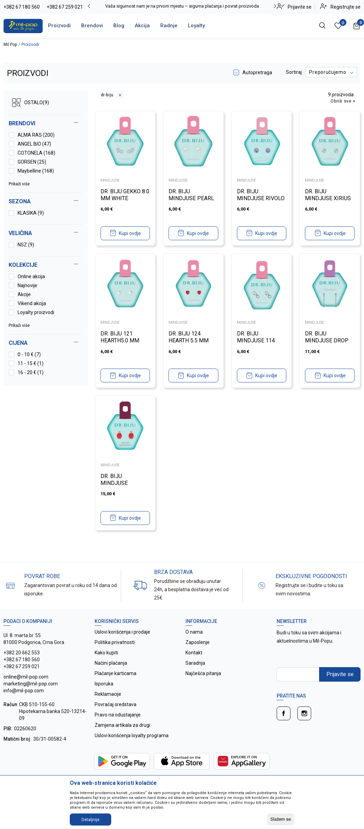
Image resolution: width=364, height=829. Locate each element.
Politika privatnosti (115, 642)
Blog (118, 25)
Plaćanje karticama (115, 673)
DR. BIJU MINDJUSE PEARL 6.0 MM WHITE (191, 198)
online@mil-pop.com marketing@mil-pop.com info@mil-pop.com (30, 683)
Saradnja (195, 663)
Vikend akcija (32, 303)
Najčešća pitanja (203, 673)
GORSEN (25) (32, 162)
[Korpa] (357, 25)
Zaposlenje (197, 642)
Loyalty (196, 25)
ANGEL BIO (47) (34, 144)
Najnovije (27, 285)
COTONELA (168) (36, 153)
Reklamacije (108, 694)
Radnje (169, 25)
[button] (46, 343)
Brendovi (92, 25)
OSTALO (30, 102)
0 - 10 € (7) (29, 354)
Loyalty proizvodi (36, 312)
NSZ (26, 244)
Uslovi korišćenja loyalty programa (132, 735)
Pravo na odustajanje (118, 715)
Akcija (142, 25)
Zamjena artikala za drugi (122, 725)
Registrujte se (346, 7)
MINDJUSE (109, 180)
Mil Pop (10, 44)
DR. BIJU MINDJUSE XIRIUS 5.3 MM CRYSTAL (328, 198)
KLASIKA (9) (31, 213)
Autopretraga (257, 72)
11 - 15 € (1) (31, 363)
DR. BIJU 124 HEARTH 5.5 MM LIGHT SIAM (189, 340)
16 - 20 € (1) (31, 372)
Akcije (24, 294)
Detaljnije (90, 819)
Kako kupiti (106, 652)
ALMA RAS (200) (36, 135)
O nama (194, 632)
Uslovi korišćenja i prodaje (122, 632)
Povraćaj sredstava (115, 704)
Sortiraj (294, 72)
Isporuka (104, 683)
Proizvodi (59, 25)
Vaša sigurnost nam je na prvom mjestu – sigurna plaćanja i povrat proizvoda (182, 6)
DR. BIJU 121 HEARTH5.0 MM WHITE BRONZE (120, 340)
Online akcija (31, 276)
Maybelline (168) (36, 171)
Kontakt (193, 652)
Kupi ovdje (130, 233)
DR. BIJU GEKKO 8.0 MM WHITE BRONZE (124, 198)
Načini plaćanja (111, 663)
